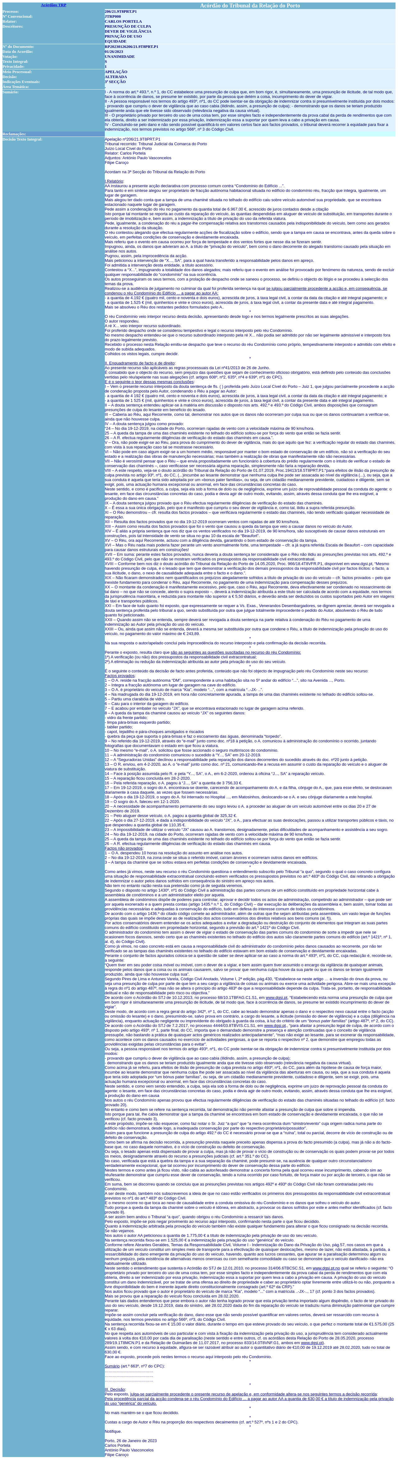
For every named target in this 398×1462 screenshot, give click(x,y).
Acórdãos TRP (53, 4)
